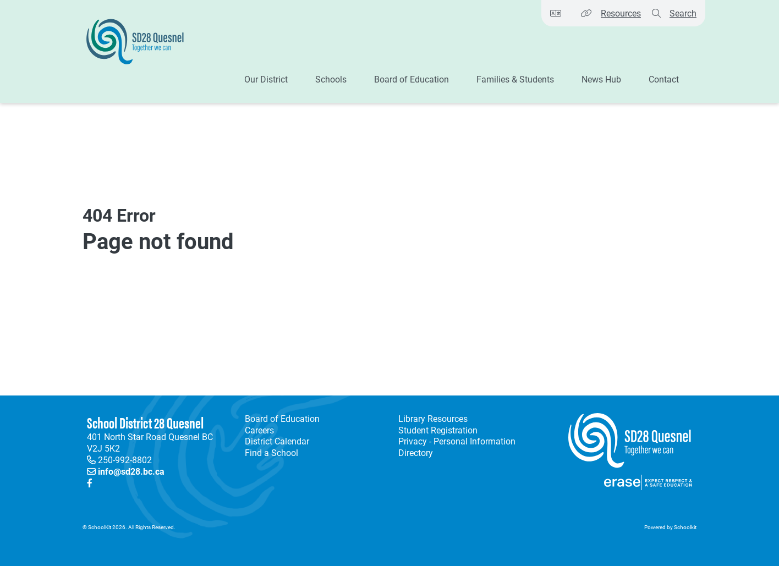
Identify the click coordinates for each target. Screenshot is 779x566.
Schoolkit (685, 527)
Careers (259, 430)
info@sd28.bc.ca (131, 471)
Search (683, 13)
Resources (621, 13)
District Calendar (277, 441)
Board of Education (282, 418)
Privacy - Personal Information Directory (454, 447)
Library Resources (431, 419)
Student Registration (438, 430)
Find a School (271, 452)
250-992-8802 (125, 459)
